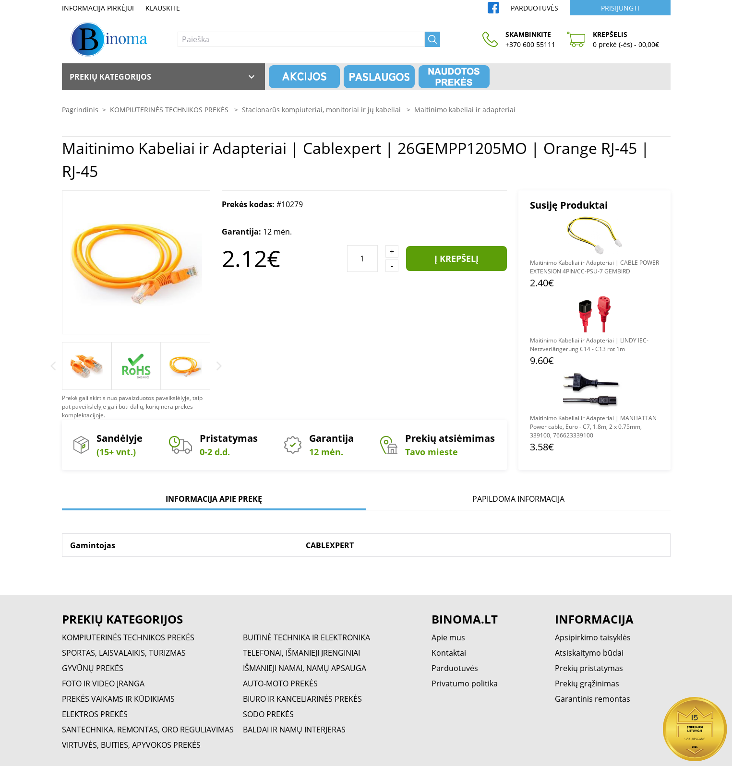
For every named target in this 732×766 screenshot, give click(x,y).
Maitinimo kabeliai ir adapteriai (465, 109)
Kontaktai (449, 653)
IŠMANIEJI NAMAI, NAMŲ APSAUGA (304, 668)
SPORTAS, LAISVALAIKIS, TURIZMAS (124, 653)
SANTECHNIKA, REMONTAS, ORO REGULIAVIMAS (148, 729)
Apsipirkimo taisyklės (593, 637)
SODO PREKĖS (268, 714)
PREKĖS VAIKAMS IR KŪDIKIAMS (118, 699)
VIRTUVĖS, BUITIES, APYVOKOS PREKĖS (131, 745)
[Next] (219, 366)
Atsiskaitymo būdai (589, 653)
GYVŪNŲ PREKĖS (92, 668)
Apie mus (448, 637)
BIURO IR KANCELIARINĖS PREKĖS (302, 699)
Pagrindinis (80, 109)
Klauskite (162, 7)
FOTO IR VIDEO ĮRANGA (103, 683)
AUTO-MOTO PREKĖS (280, 683)
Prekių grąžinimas (587, 683)
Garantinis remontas (592, 699)
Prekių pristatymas (589, 668)
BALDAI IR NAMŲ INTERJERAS (294, 729)
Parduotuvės (534, 7)
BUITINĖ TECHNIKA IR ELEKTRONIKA (306, 637)
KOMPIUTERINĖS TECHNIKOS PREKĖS (170, 109)
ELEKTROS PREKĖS (95, 714)
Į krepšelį (456, 258)
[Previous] (53, 366)
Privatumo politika (465, 683)
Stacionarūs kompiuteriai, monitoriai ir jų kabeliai (322, 109)
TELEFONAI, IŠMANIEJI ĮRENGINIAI (301, 653)
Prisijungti (620, 7)
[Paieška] (301, 39)
